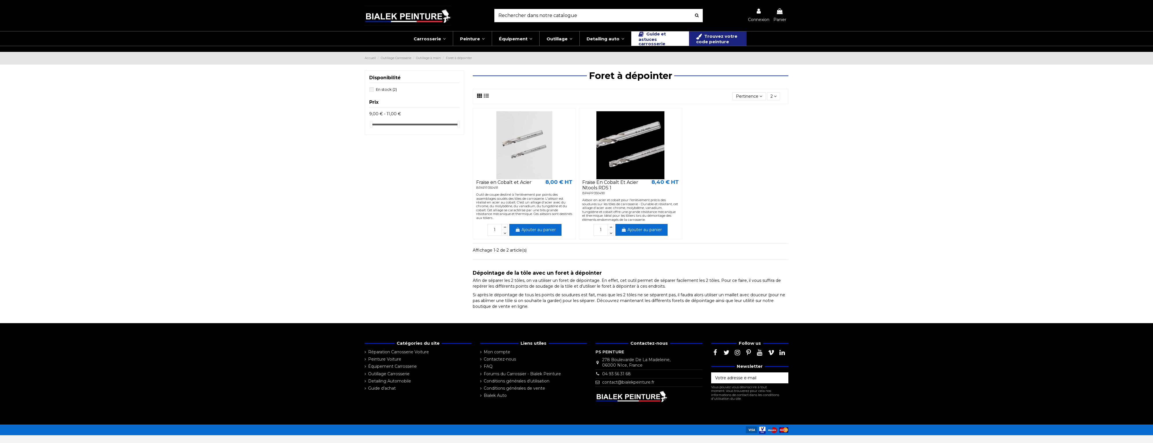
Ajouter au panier (535, 229)
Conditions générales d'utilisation (516, 381)
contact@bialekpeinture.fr (628, 382)
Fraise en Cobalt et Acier (504, 182)
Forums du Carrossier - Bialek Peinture (522, 373)
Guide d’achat (382, 388)
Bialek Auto (495, 395)
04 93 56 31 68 (616, 373)
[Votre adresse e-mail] (743, 377)
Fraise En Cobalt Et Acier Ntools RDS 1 (610, 185)
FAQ (488, 366)
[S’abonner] (782, 377)
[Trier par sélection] (749, 96)
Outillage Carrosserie (389, 373)
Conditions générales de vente (514, 388)
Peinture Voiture (384, 359)
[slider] (371, 124)
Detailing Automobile (389, 381)
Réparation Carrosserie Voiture (398, 352)
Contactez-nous (500, 359)
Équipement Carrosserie (392, 366)
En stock (386, 89)
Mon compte (497, 352)
